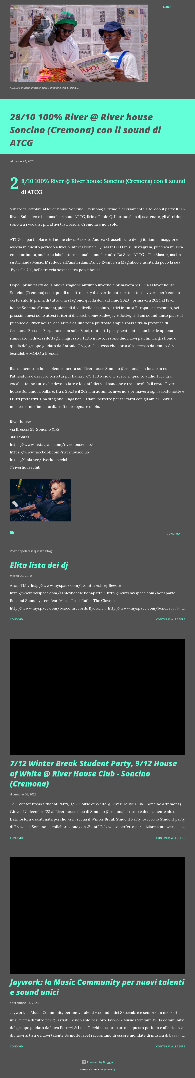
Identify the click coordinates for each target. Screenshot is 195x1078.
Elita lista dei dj (39, 565)
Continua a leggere (170, 619)
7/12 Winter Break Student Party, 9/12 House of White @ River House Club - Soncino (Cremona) (93, 773)
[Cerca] (167, 7)
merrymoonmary (107, 1069)
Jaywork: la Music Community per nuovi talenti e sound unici (97, 987)
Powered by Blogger (97, 1062)
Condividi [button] (174, 533)
